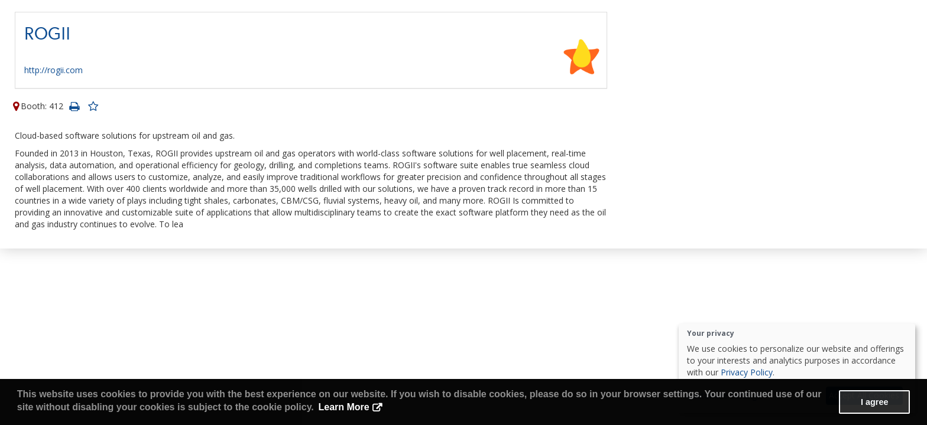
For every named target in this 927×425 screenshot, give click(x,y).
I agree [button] (874, 402)
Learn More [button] (343, 407)
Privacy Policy (747, 372)
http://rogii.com (53, 70)
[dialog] (797, 368)
